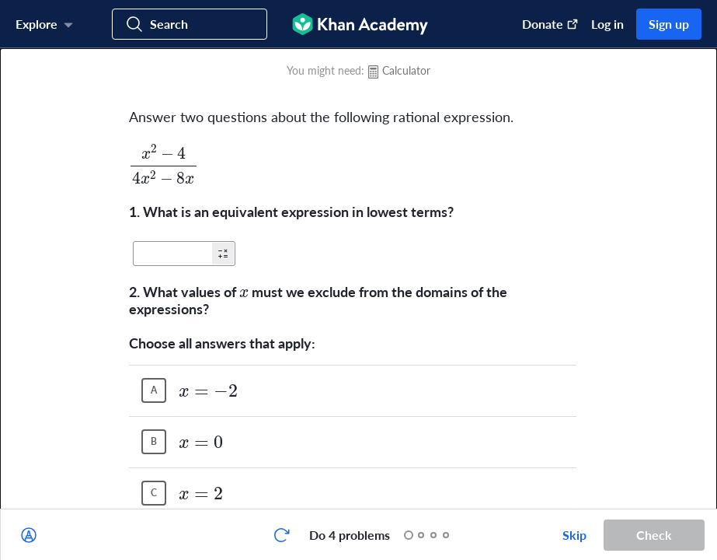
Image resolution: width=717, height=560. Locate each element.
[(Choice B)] (153, 441)
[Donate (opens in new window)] (542, 24)
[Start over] (281, 535)
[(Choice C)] (153, 493)
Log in (607, 23)
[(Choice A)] (153, 390)
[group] (358, 278)
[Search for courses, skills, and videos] (189, 24)
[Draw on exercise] (28, 535)
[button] (223, 253)
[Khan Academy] (360, 24)
